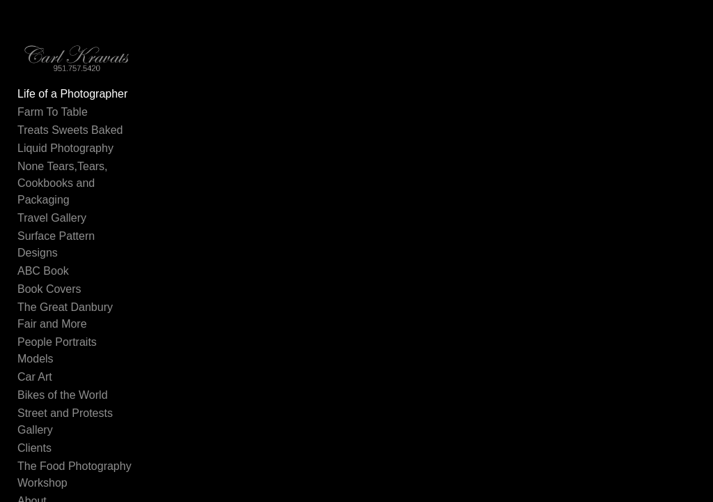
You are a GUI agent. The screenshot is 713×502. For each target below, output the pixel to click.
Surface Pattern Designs (56, 245)
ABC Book (43, 271)
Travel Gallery (51, 219)
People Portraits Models (57, 351)
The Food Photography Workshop (74, 475)
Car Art (34, 377)
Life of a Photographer (72, 94)
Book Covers (49, 290)
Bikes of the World (62, 396)
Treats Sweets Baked (70, 131)
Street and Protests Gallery (65, 422)
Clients (34, 449)
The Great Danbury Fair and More (76, 316)
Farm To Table (52, 113)
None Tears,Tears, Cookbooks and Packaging (62, 183)
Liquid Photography (65, 149)
